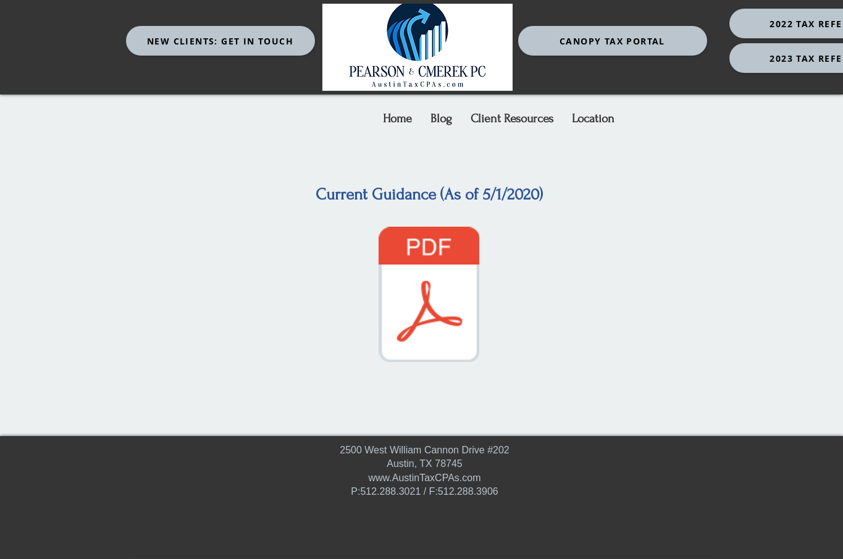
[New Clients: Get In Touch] (220, 41)
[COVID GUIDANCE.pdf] (429, 296)
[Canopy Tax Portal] (612, 41)
